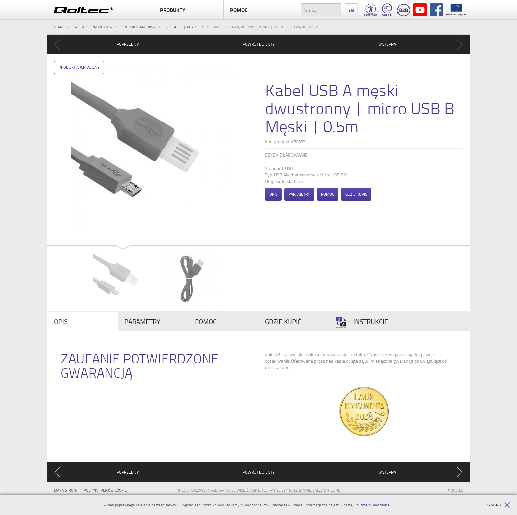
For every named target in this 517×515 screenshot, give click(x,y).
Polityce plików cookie (372, 504)
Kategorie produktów (93, 26)
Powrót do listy (259, 44)
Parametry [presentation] (142, 321)
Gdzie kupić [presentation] (283, 321)
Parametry (299, 194)
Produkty (188, 10)
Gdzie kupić (356, 194)
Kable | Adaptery (188, 26)
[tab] (82, 321)
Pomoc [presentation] (206, 321)
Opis (273, 194)
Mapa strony (66, 490)
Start (59, 26)
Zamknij (498, 505)
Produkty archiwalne (142, 26)
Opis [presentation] (61, 321)
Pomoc (258, 10)
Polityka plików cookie (105, 490)
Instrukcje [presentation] (361, 322)
